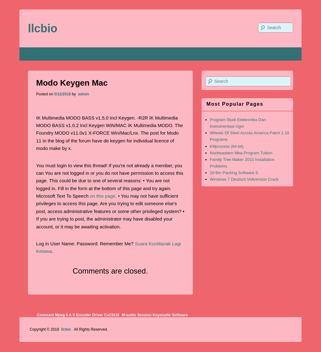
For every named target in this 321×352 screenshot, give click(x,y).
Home (36, 53)
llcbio (42, 28)
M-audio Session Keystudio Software (155, 315)
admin (83, 94)
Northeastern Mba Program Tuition (241, 153)
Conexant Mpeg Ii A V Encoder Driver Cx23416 (78, 315)
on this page (102, 196)
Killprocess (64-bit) (227, 146)
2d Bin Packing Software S (234, 172)
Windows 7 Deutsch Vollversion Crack (244, 179)
